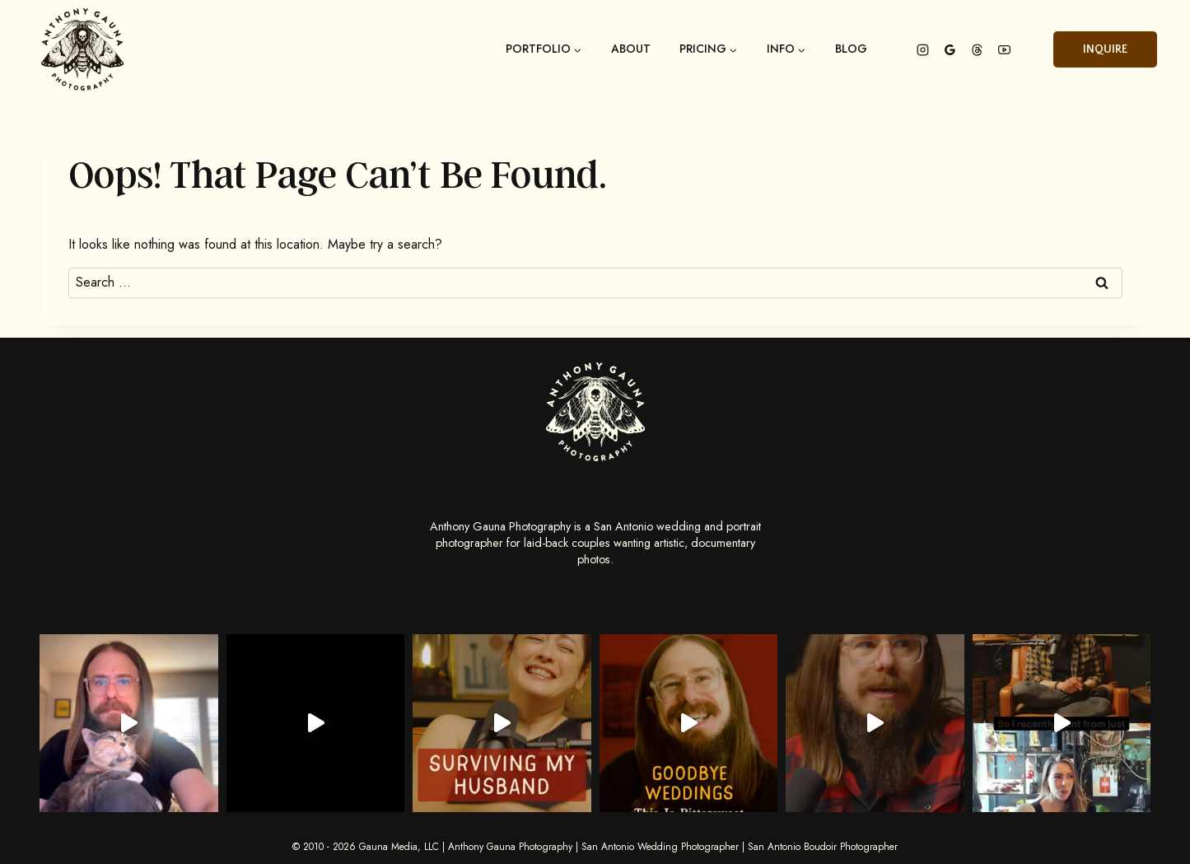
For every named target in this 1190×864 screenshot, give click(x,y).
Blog (851, 49)
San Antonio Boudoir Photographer (823, 846)
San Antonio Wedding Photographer (660, 846)
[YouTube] (1004, 49)
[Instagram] (922, 49)
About (631, 49)
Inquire (1105, 49)
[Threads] (976, 49)
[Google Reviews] (949, 49)
